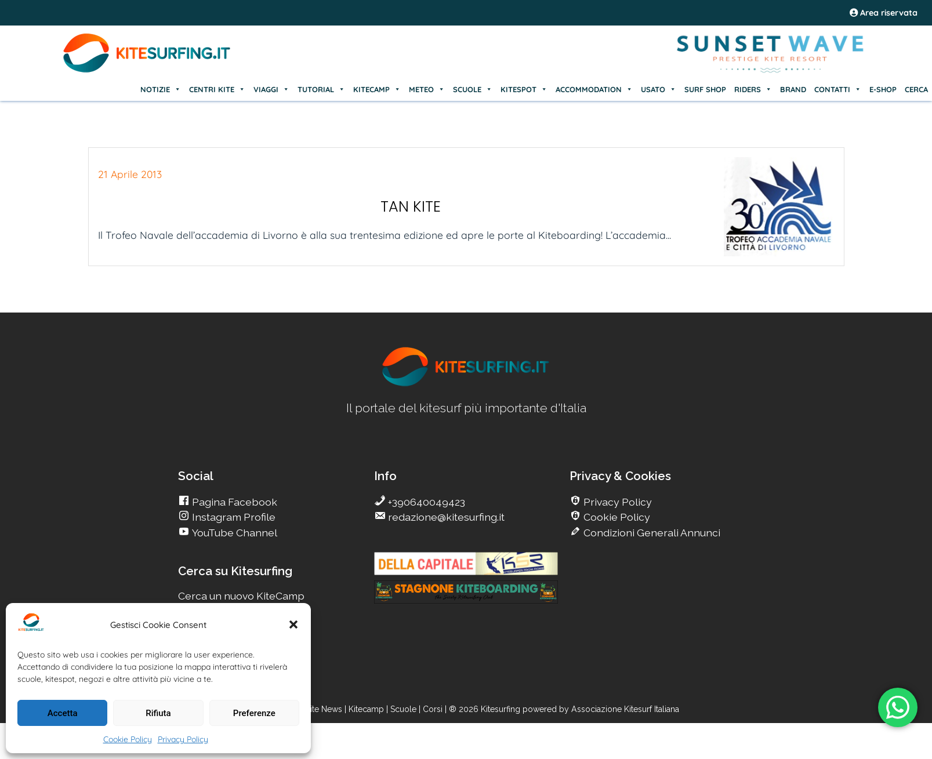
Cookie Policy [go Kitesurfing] (615, 517)
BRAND (793, 89)
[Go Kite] (147, 70)
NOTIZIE (160, 89)
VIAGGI (271, 89)
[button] (293, 624)
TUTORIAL (321, 89)
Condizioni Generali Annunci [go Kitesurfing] (650, 532)
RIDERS (753, 89)
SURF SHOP (705, 89)
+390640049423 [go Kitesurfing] (425, 502)
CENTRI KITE (217, 89)
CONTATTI (837, 89)
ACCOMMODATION (594, 89)
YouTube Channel (233, 532)
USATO (658, 89)
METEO (427, 89)
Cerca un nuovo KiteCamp (241, 596)
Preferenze (254, 713)
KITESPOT (524, 89)
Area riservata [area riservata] (884, 13)
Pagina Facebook (233, 502)
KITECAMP (377, 89)
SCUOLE (472, 89)
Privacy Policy (183, 739)
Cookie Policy (127, 739)
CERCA (916, 89)
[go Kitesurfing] (466, 384)
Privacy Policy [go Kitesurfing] (616, 502)
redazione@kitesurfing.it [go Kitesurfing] (445, 517)
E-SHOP (883, 89)
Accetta (63, 713)
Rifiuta (158, 713)
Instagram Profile (232, 517)
